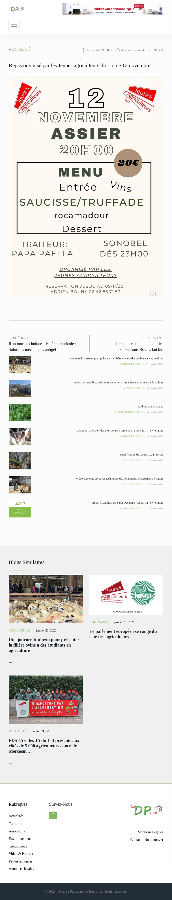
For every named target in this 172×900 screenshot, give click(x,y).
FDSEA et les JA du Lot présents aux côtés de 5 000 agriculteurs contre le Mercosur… (44, 746)
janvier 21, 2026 (46, 630)
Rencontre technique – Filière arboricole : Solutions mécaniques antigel (46, 343)
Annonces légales (21, 869)
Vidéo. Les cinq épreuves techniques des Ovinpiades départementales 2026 (119, 478)
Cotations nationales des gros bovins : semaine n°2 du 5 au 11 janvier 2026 (119, 430)
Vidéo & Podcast (21, 854)
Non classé (99, 622)
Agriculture (130, 364)
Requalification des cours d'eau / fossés (140, 454)
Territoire (15, 823)
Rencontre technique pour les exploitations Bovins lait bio (129, 343)
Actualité (20, 49)
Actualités (16, 816)
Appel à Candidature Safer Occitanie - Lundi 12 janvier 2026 (127, 502)
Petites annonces (20, 861)
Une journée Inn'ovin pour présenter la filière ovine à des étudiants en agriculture (116, 358)
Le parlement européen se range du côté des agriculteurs (123, 634)
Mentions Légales (150, 832)
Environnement (127, 412)
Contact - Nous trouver (146, 840)
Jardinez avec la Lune (150, 406)
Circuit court (18, 846)
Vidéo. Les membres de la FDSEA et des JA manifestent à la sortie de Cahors (118, 382)
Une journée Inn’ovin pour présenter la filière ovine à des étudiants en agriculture (44, 645)
